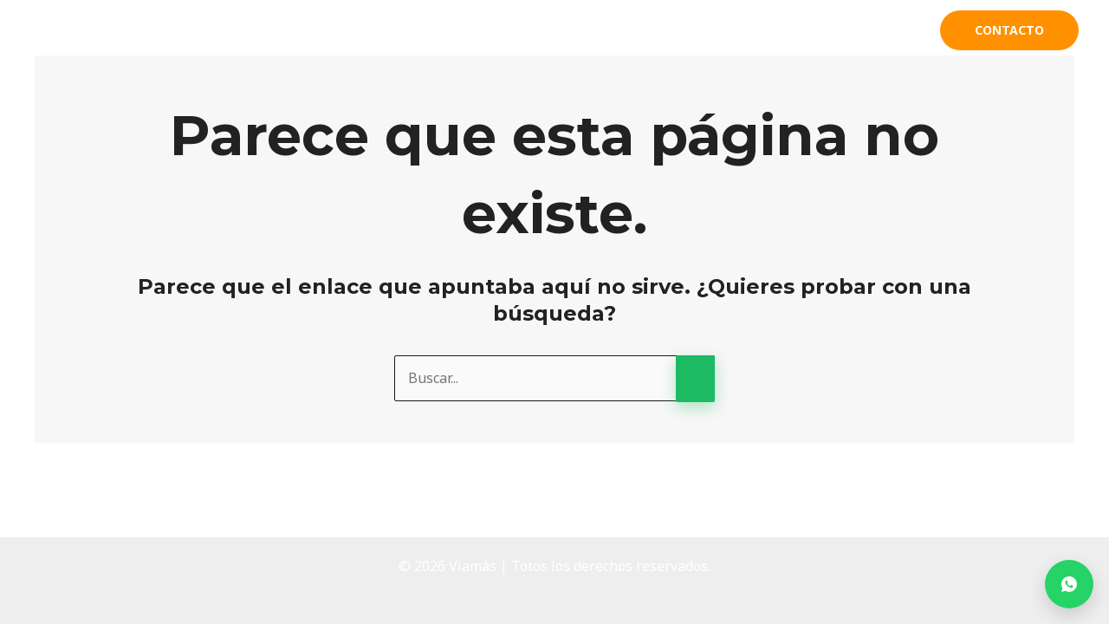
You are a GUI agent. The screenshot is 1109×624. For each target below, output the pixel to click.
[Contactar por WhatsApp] (1069, 584)
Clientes (879, 30)
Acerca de (667, 30)
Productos (767, 30)
